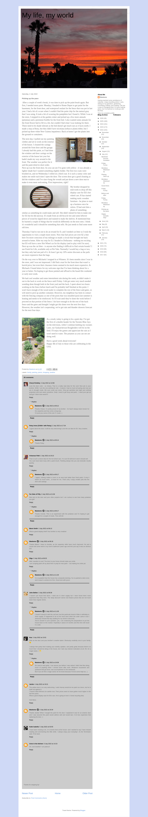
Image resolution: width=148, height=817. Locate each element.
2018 (102, 252)
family (29, 372)
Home (58, 793)
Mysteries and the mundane (105, 158)
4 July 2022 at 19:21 (41, 684)
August (104, 151)
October (104, 142)
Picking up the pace (105, 210)
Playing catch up (105, 175)
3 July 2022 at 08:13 (45, 528)
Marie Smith (33, 528)
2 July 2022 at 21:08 (48, 494)
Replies (34, 402)
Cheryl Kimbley (34, 383)
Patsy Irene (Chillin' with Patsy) (40, 425)
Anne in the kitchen (36, 744)
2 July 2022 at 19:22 (47, 456)
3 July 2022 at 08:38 (45, 593)
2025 (102, 121)
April (103, 227)
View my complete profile (106, 113)
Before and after (105, 194)
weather (52, 372)
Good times (105, 186)
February (105, 233)
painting (34, 372)
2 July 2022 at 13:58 (47, 383)
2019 (102, 249)
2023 (102, 127)
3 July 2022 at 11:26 (52, 575)
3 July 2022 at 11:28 (52, 611)
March (104, 230)
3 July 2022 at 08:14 (52, 440)
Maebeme (38, 406)
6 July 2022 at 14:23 (50, 744)
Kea (30, 637)
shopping (46, 372)
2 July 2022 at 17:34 (59, 425)
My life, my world (48, 15)
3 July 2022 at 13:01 (39, 637)
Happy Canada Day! (104, 215)
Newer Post (27, 793)
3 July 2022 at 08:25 (40, 558)
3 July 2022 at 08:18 (46, 541)
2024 (102, 124)
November (105, 137)
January (104, 238)
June (104, 221)
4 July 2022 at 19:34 (46, 710)
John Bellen (33, 593)
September (105, 146)
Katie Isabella (34, 727)
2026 (102, 118)
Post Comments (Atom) (39, 798)
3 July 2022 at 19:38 (52, 662)
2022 (102, 130)
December (105, 132)
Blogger (82, 810)
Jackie (31, 684)
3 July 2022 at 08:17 (52, 474)
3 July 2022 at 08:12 (52, 406)
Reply (31, 397)
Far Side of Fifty (35, 494)
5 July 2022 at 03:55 (46, 727)
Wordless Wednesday (105, 169)
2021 (102, 243)
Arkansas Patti (34, 456)
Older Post (87, 793)
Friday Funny (104, 164)
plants (40, 372)
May (103, 224)
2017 (102, 255)
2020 (102, 246)
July (103, 154)
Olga (31, 558)
